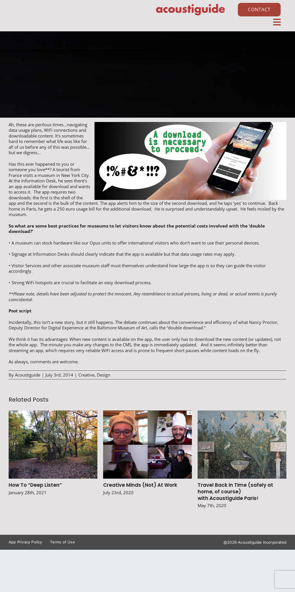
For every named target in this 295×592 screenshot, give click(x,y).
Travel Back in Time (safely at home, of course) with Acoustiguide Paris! (235, 492)
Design (103, 375)
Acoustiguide (27, 375)
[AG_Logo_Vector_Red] (190, 5)
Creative (86, 375)
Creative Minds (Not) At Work (140, 485)
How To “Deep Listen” (35, 485)
